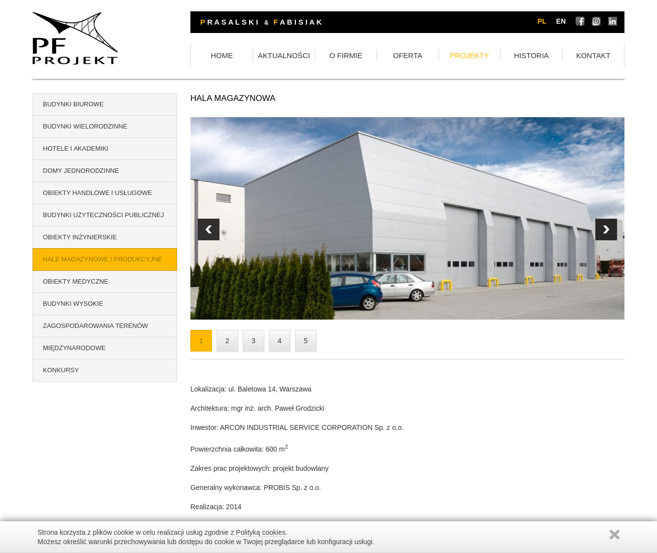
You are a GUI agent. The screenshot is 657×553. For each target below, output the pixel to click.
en (561, 21)
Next (208, 229)
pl (542, 21)
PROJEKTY (469, 55)
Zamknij (615, 534)
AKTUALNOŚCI (284, 55)
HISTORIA (531, 55)
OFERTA (407, 55)
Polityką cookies (260, 532)
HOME (222, 55)
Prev (606, 229)
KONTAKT (593, 55)
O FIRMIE (346, 55)
